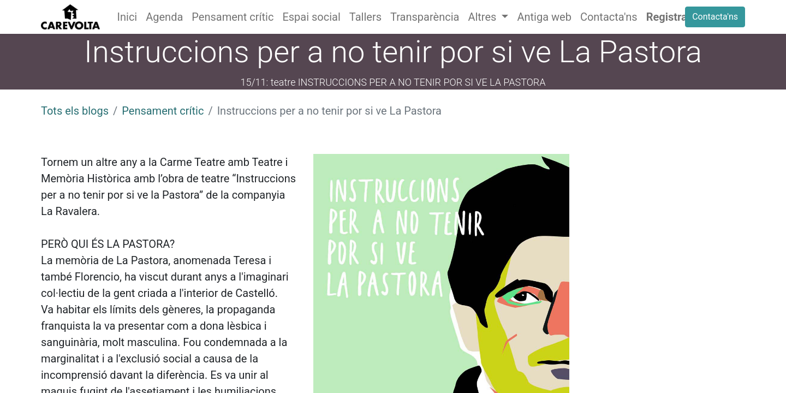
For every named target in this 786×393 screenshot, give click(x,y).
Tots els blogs (75, 110)
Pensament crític (163, 110)
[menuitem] (127, 16)
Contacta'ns (715, 16)
